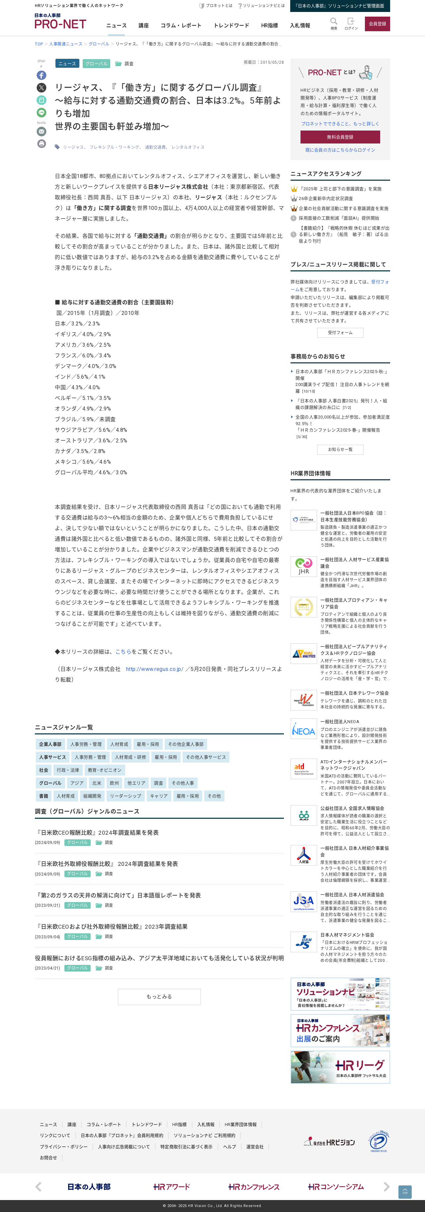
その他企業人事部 (186, 744)
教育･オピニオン (105, 770)
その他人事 (183, 783)
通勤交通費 (155, 147)
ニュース (116, 26)
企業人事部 (50, 744)
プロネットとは (219, 6)
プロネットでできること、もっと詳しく (340, 123)
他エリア (136, 783)
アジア (77, 783)
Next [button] (386, 1187)
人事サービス (52, 757)
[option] (89, 1186)
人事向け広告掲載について (124, 1146)
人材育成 (119, 744)
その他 (214, 795)
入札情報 (300, 26)
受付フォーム (340, 332)
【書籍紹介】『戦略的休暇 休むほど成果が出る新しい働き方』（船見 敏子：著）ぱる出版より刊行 (344, 234)
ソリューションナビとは (264, 6)
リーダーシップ (125, 795)
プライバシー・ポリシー (64, 1146)
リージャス (73, 147)
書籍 (43, 795)
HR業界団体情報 (241, 1124)
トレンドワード (231, 26)
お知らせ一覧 (340, 449)
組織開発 (92, 795)
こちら (123, 652)
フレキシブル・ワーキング (114, 147)
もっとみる (159, 997)
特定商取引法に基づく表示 (186, 1146)
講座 (143, 26)
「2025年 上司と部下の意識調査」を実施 (340, 188)
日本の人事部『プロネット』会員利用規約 (122, 1135)
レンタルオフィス (188, 147)
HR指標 (269, 26)
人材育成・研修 (130, 757)
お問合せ (48, 1157)
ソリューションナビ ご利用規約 (205, 1135)
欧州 (114, 783)
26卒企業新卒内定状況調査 (326, 198)
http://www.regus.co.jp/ (155, 669)
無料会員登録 (340, 137)
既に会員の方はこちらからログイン (340, 149)
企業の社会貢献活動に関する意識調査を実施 (343, 208)
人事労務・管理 (86, 744)
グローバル (96, 63)
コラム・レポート (181, 26)
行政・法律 (68, 770)
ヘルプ (229, 1146)
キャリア (159, 795)
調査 (158, 783)
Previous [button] (38, 1187)
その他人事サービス (206, 757)
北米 (96, 783)
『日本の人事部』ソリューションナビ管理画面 (339, 5)
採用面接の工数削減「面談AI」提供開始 (339, 218)
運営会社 (255, 1146)
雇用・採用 (148, 744)
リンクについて (55, 1135)
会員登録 (377, 23)
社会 (43, 770)
